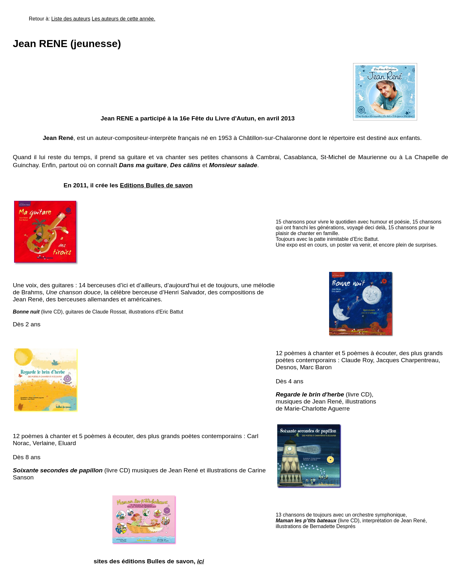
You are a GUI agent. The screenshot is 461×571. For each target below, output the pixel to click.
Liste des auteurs (70, 18)
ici (200, 561)
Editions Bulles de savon (156, 185)
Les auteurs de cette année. (123, 18)
